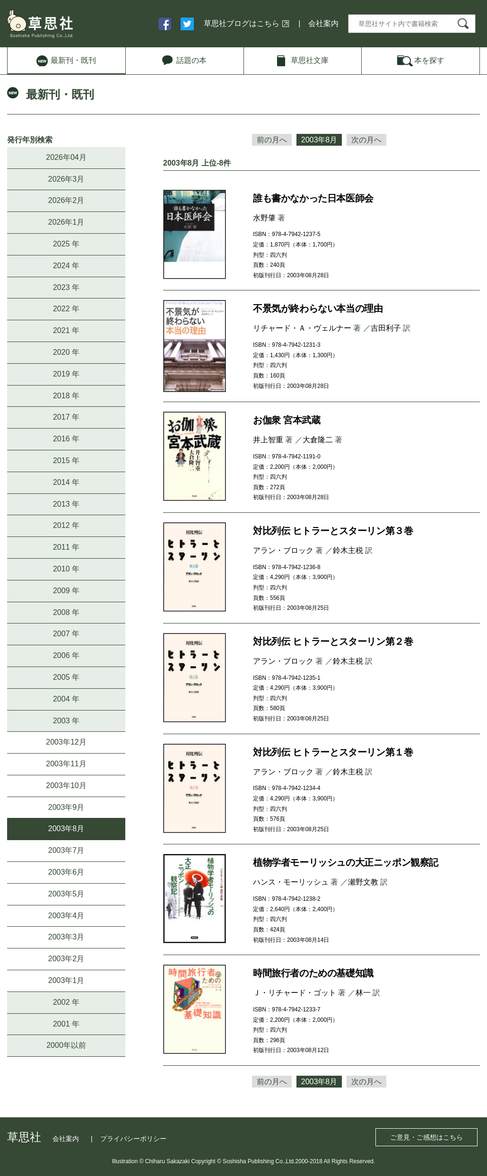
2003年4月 (66, 916)
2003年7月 (66, 850)
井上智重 (268, 440)
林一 (363, 993)
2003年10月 (66, 785)
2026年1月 (66, 222)
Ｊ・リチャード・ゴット (294, 993)
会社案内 (323, 23)
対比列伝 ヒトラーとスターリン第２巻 (333, 641)
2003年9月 (66, 807)
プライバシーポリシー (133, 1138)
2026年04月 (66, 157)
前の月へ (272, 140)
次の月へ (366, 140)
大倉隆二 (318, 440)
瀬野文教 (363, 882)
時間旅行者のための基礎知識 (313, 973)
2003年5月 (66, 894)
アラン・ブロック (283, 550)
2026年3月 (66, 179)
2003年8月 (66, 829)
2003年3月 (66, 937)
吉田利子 (386, 328)
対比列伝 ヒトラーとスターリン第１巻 (333, 752)
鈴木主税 (348, 550)
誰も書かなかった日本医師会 (313, 198)
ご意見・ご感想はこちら (426, 1137)
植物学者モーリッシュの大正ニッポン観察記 (345, 862)
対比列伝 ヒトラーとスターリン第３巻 (333, 531)
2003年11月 (66, 764)
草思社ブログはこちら (241, 23)
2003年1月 (66, 980)
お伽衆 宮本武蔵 (286, 420)
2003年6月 (66, 872)
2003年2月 (66, 959)
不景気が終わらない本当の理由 (318, 308)
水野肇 (264, 218)
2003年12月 (66, 742)
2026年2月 (66, 200)
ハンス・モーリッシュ (291, 882)
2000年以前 (66, 1045)
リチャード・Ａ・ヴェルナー (302, 328)
